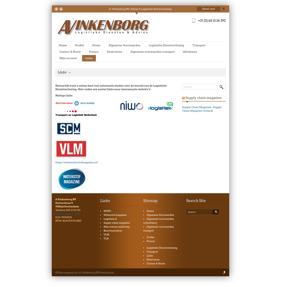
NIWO (107, 211)
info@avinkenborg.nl (67, 213)
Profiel (79, 45)
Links (89, 58)
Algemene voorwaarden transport (152, 51)
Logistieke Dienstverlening (166, 45)
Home (63, 45)
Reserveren (114, 51)
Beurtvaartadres (113, 230)
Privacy (94, 51)
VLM (106, 234)
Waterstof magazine (115, 215)
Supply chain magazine (203, 98)
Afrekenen (190, 51)
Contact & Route (70, 51)
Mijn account (68, 58)
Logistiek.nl (110, 219)
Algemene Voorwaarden (124, 45)
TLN (106, 238)
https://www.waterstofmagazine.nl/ (76, 162)
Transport (199, 45)
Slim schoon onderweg (117, 226)
